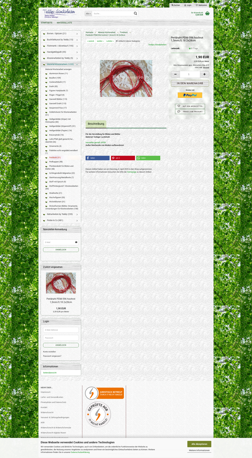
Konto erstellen (49, 352)
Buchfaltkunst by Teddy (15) (58, 40)
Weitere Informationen (199, 450)
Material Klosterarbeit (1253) (58, 64)
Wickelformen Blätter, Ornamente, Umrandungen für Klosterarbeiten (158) (61, 207)
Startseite (46, 22)
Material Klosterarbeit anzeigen (58, 70)
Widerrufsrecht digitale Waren (53, 433)
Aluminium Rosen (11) (56, 74)
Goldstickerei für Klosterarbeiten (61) (61, 114)
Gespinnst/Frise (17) (56, 108)
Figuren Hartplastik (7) (56, 91)
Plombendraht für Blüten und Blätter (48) (59, 168)
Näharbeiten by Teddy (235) (58, 214)
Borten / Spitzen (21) (54, 34)
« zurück (90, 41)
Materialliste (64, 22)
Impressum (45, 392)
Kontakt (44, 408)
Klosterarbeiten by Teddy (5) (58, 58)
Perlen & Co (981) (53, 221)
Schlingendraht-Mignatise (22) (60, 174)
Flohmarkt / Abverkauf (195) (58, 46)
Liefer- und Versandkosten (52, 397)
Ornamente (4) (53, 147)
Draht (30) (51, 87)
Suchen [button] (176, 5)
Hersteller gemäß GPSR (96, 143)
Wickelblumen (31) (55, 202)
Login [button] (187, 5)
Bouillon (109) (53, 78)
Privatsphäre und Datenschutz (53, 403)
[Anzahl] (190, 75)
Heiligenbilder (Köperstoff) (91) (60, 127)
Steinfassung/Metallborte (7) (59, 178)
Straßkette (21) (53, 193)
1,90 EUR (61, 308)
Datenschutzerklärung (80, 452)
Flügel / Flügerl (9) (54, 95)
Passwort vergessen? (52, 356)
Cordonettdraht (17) (55, 82)
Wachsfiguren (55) (55, 198)
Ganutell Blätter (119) (56, 100)
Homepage (131, 172)
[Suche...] (88, 13)
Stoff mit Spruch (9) (55, 182)
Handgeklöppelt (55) (54, 52)
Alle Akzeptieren (199, 444)
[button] (175, 75)
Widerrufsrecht (47, 413)
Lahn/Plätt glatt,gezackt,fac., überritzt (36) (59, 141)
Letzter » (110, 41)
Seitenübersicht (49, 373)
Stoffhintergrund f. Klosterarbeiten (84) (61, 187)
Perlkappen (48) (54, 162)
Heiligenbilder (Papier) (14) (58, 131)
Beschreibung (96, 124)
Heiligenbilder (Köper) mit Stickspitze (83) (58, 121)
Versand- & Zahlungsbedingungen (55, 418)
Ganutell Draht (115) (55, 104)
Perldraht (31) (53, 158)
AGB (42, 423)
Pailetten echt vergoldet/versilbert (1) (61, 152)
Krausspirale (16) (54, 135)
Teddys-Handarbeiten (157, 45)
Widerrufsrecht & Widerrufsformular (56, 428)
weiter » (100, 41)
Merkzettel (201, 5)
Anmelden (61, 250)
